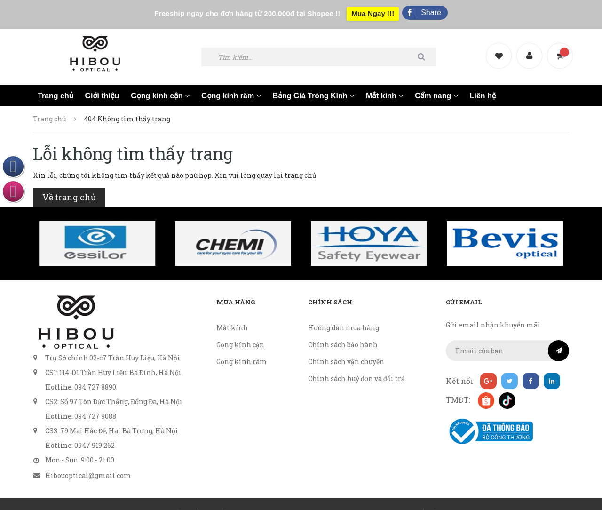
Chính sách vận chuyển (346, 353)
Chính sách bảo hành (343, 336)
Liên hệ (483, 87)
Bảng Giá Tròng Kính (313, 87)
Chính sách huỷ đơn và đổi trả (356, 370)
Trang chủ (55, 87)
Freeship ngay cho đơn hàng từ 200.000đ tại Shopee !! (244, 10)
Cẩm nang (436, 87)
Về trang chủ (69, 188)
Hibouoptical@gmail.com (88, 466)
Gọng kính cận (160, 87)
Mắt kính (384, 87)
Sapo (447, 504)
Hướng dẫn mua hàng (343, 319)
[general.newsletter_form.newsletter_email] (508, 342)
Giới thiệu (102, 87)
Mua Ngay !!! (376, 10)
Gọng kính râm (231, 87)
